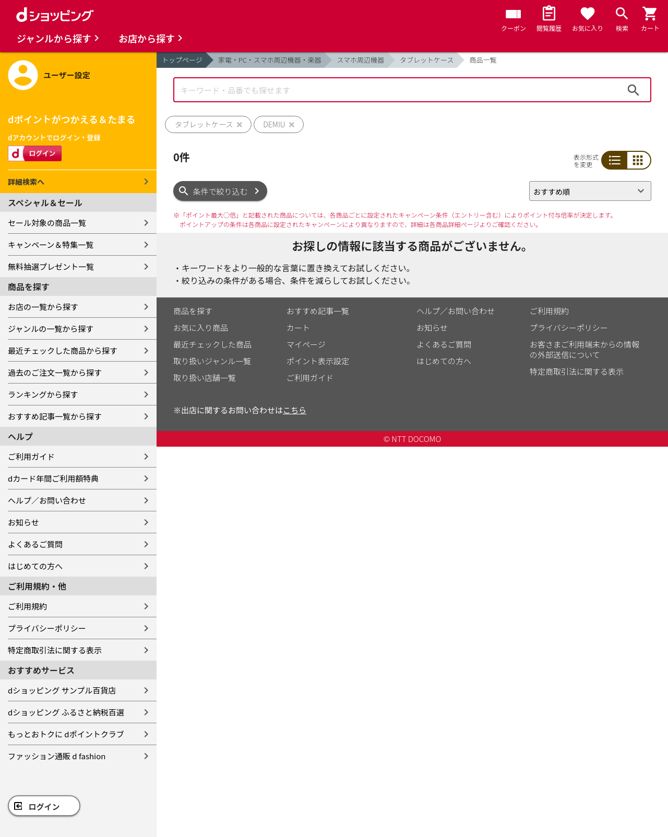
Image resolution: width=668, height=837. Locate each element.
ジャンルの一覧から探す (50, 328)
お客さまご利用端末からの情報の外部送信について (584, 349)
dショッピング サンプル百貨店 (62, 690)
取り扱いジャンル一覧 (212, 360)
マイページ (306, 344)
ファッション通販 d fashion (56, 755)
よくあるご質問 (35, 544)
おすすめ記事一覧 (318, 310)
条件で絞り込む (220, 191)
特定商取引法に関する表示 (55, 649)
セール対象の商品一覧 (47, 222)
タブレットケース (427, 60)
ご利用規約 (27, 606)
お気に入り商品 (200, 327)
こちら (294, 409)
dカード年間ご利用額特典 (53, 478)
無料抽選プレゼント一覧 (51, 266)
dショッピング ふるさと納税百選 (66, 712)
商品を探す (192, 310)
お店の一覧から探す (43, 306)
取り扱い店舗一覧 (204, 377)
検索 (633, 89)
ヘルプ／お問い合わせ (47, 500)
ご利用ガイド (31, 456)
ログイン (44, 806)
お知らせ (23, 522)
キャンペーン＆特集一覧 (50, 244)
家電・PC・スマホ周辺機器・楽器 (269, 60)
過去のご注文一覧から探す (55, 372)
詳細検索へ (26, 181)
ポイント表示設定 (318, 360)
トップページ (182, 60)
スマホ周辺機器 (360, 60)
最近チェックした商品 (212, 344)
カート (298, 327)
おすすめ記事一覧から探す (55, 416)
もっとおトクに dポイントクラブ (66, 733)
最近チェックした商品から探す (62, 350)
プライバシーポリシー (47, 628)
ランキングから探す (43, 394)
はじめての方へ (35, 565)
